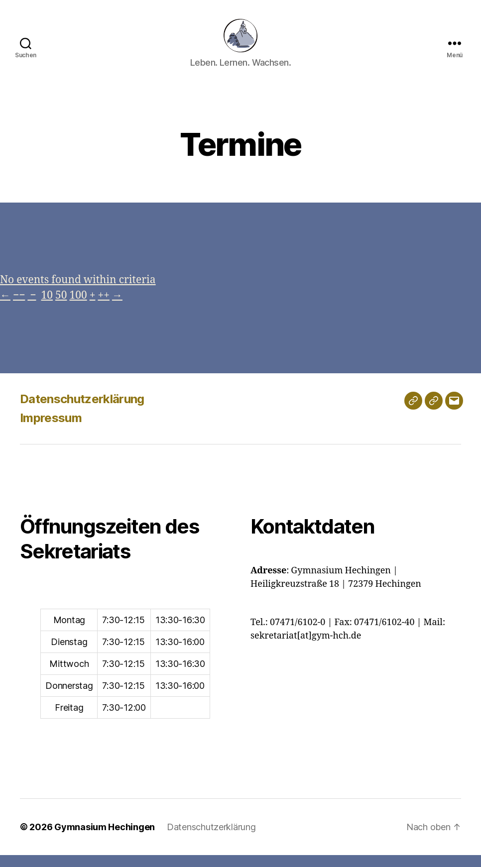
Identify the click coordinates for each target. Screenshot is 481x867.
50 (61, 307)
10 (47, 307)
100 (78, 307)
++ (103, 307)
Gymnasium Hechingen (104, 839)
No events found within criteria (78, 291)
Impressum (51, 429)
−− (19, 307)
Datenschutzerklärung (82, 410)
